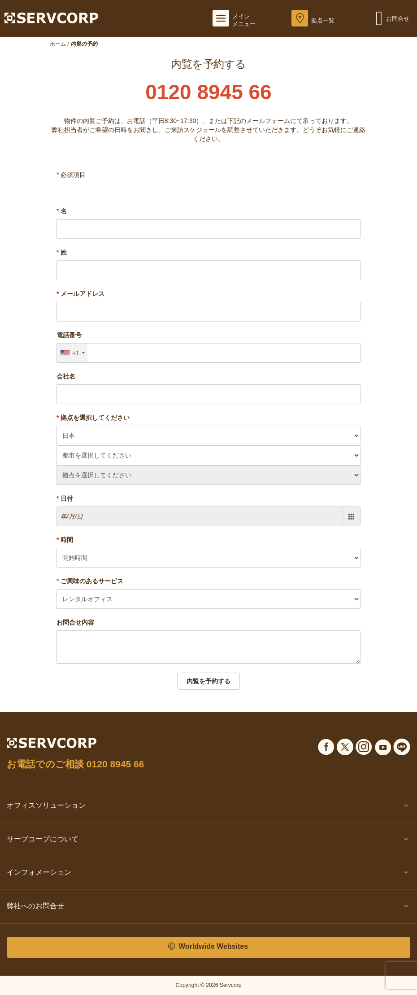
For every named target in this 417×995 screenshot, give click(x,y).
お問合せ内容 (75, 622)
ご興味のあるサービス (89, 581)
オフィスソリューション (208, 807)
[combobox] (72, 352)
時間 (64, 539)
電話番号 (69, 335)
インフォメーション (208, 874)
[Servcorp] (51, 17)
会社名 (65, 376)
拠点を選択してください (93, 417)
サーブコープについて (208, 841)
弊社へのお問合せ (208, 908)
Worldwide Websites (208, 946)
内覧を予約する (208, 681)
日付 (64, 498)
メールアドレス (80, 293)
